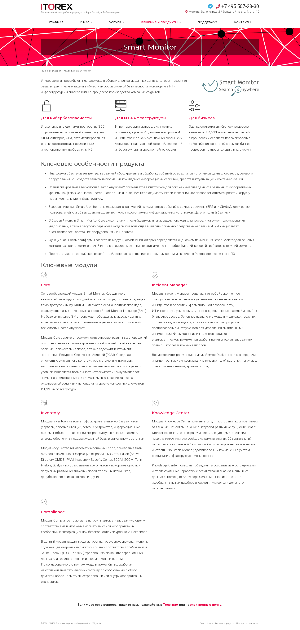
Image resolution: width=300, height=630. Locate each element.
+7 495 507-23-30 (237, 6)
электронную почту (205, 604)
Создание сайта (83, 623)
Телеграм (170, 604)
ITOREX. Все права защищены (62, 623)
